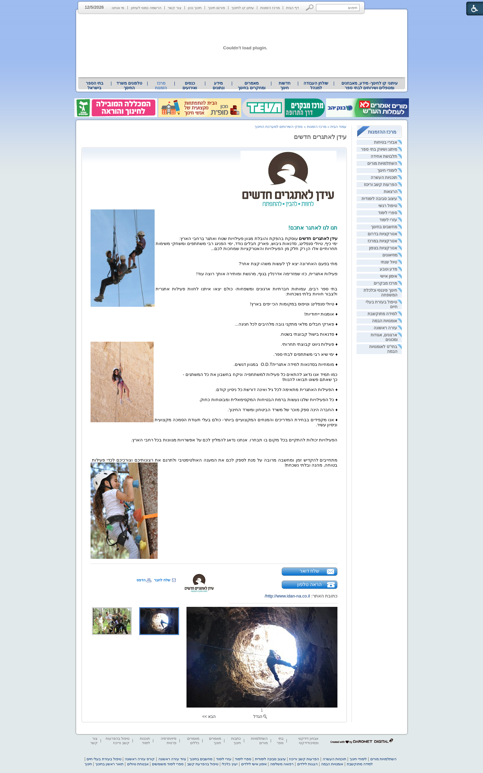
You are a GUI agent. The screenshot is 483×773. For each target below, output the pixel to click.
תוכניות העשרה (384, 177)
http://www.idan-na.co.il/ (287, 595)
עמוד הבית (338, 127)
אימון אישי (388, 276)
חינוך (88, 764)
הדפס (141, 580)
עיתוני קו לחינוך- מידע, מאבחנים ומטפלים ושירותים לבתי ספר (369, 85)
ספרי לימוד (387, 212)
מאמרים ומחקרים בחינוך (251, 85)
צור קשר (174, 8)
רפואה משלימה (281, 764)
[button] (310, 7)
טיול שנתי (389, 262)
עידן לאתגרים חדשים (320, 137)
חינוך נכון (195, 8)
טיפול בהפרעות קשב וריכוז (117, 740)
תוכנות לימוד (145, 740)
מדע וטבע (388, 269)
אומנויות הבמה (384, 321)
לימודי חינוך (387, 170)
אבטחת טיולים (138, 764)
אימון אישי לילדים (254, 764)
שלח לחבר (162, 580)
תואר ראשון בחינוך (109, 764)
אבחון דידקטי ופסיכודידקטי (308, 740)
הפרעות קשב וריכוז (380, 184)
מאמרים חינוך (215, 740)
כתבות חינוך (236, 740)
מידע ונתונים (218, 85)
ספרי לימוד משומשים (167, 764)
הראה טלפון (309, 584)
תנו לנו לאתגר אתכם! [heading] (313, 228)
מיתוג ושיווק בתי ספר (379, 149)
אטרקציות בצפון (383, 248)
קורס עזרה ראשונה (140, 759)
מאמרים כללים (193, 740)
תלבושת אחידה (384, 156)
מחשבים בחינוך (384, 227)
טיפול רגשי (387, 205)
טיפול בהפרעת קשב (202, 764)
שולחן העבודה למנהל (316, 85)
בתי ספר (280, 740)
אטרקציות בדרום (382, 234)
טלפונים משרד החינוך (129, 85)
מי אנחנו (118, 8)
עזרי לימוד (388, 220)
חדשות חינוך (284, 85)
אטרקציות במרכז (382, 241)
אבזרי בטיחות (385, 142)
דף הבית (292, 8)
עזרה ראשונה (385, 328)
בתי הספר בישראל (94, 85)
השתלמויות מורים (382, 163)
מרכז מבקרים (385, 283)
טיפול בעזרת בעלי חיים (104, 759)
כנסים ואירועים (189, 85)
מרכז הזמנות (270, 8)
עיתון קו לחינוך (242, 8)
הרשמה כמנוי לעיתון (146, 8)
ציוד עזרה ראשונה (172, 759)
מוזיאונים (389, 255)
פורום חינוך (216, 8)
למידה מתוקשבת (382, 313)
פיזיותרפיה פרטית (168, 740)
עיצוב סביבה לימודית (379, 198)
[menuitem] (369, 85)
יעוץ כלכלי (229, 764)
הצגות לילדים (307, 764)
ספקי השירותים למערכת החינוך (279, 127)
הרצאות (390, 191)
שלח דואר (310, 571)
